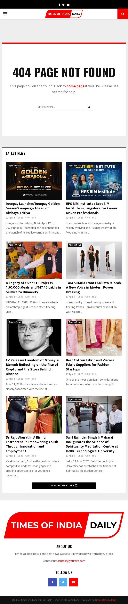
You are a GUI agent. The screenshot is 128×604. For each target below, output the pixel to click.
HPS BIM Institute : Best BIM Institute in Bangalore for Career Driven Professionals (91, 208)
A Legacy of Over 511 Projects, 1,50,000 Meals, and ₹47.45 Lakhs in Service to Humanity (33, 287)
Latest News (15, 153)
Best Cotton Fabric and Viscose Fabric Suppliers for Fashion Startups (90, 364)
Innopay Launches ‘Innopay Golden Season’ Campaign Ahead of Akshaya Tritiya (33, 208)
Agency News (15, 166)
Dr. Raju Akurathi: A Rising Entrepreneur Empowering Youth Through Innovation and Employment (32, 444)
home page (75, 86)
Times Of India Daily (105, 600)
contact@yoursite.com (71, 560)
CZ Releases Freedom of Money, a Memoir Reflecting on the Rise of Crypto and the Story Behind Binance (32, 367)
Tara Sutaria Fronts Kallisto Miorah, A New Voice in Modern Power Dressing (93, 287)
